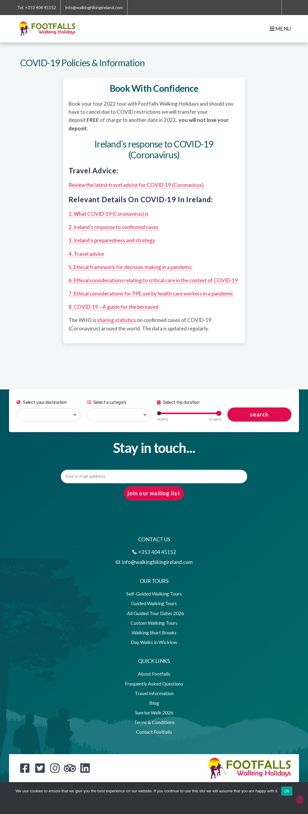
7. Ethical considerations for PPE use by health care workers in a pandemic (151, 293)
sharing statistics (116, 320)
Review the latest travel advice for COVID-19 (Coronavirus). (137, 185)
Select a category (107, 402)
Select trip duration (178, 402)
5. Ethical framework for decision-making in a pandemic (130, 267)
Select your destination (41, 402)
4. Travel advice (86, 254)
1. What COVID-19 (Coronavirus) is (109, 214)
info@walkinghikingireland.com (94, 7)
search (259, 414)
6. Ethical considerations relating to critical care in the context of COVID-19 (153, 280)
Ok (286, 791)
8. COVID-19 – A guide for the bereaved (114, 307)
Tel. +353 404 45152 (36, 7)
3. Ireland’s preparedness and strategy (112, 240)
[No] (299, 799)
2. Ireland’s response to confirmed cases (114, 227)
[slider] (159, 413)
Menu (280, 28)
